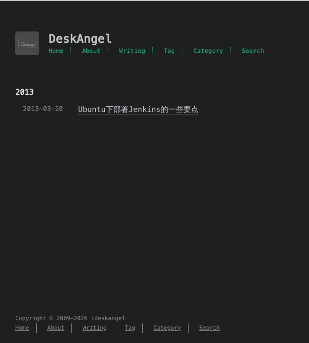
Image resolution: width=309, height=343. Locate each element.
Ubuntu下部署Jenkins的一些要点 (138, 109)
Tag (169, 51)
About (91, 51)
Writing (132, 51)
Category (208, 51)
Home (56, 51)
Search (253, 51)
